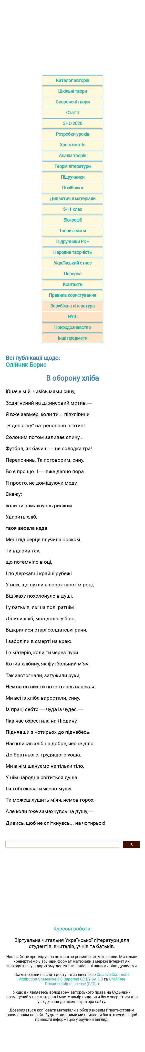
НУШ (73, 316)
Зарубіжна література (72, 305)
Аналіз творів (72, 155)
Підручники (72, 177)
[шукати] (62, 844)
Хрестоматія (72, 144)
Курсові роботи (71, 929)
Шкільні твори (72, 91)
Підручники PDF (72, 241)
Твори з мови (72, 230)
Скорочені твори (73, 101)
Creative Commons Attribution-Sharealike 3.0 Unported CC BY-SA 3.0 (74, 976)
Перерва (73, 273)
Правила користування (72, 295)
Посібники (72, 187)
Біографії (72, 220)
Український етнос (73, 263)
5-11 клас (72, 209)
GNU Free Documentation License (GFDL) (85, 981)
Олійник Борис (26, 364)
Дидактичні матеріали (72, 198)
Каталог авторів (72, 80)
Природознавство (72, 327)
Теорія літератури (72, 166)
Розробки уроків (72, 134)
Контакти (72, 284)
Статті (72, 112)
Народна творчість (72, 252)
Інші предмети (72, 338)
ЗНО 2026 (72, 123)
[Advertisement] (72, 36)
